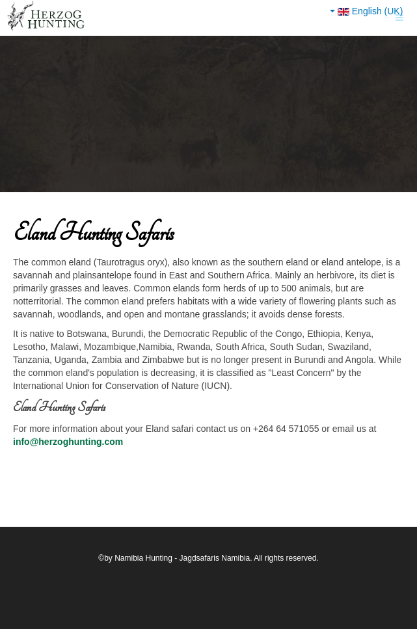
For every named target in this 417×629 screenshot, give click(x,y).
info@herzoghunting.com (68, 441)
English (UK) (366, 11)
